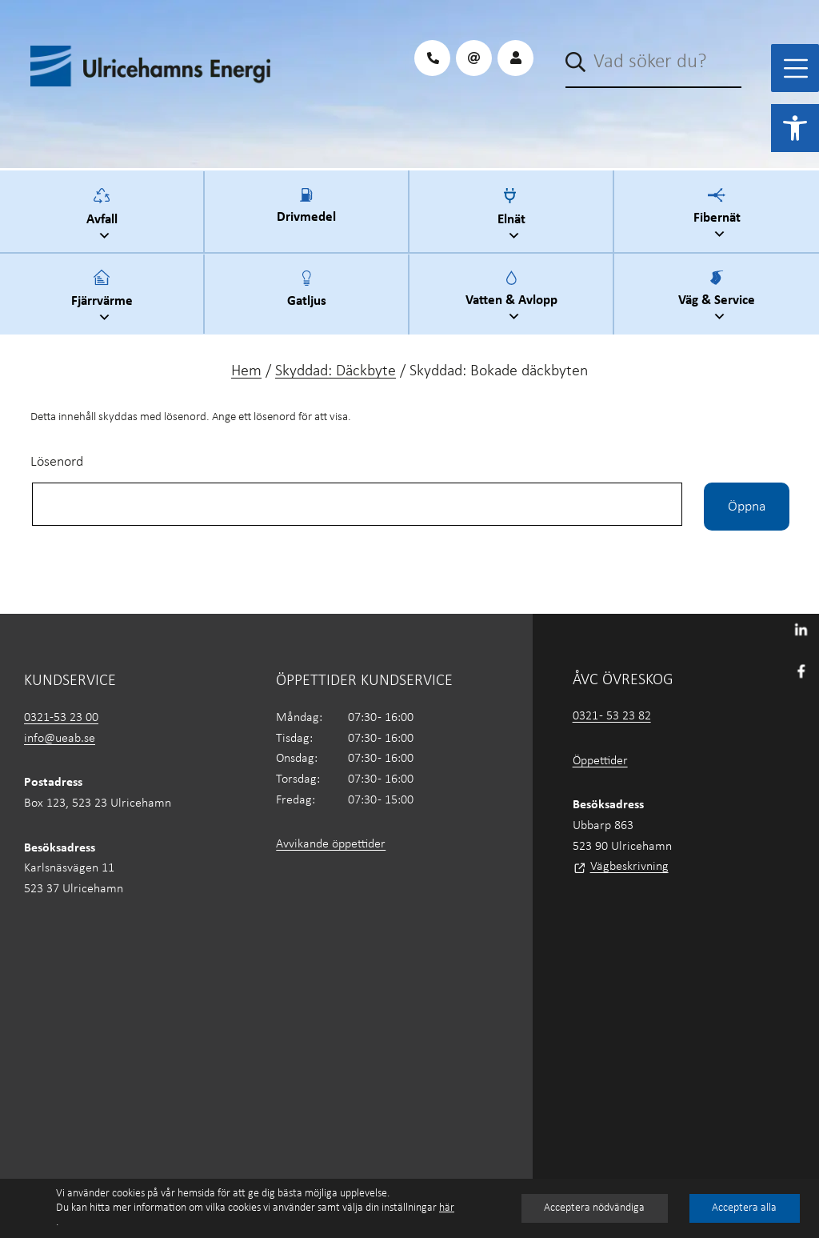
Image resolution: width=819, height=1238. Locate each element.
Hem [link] (246, 371)
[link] (795, 128)
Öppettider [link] (600, 761)
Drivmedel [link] (306, 215)
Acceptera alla (743, 1208)
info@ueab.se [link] (59, 738)
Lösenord (56, 462)
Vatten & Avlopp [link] (513, 298)
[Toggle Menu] (796, 68)
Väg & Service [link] (719, 298)
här (446, 1208)
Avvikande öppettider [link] (331, 844)
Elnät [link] (513, 216)
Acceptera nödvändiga (593, 1208)
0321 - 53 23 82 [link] (612, 716)
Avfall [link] (104, 216)
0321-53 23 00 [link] (61, 717)
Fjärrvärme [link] (104, 298)
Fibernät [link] (719, 215)
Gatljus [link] (306, 298)
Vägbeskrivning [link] (629, 866)
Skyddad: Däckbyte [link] (335, 371)
